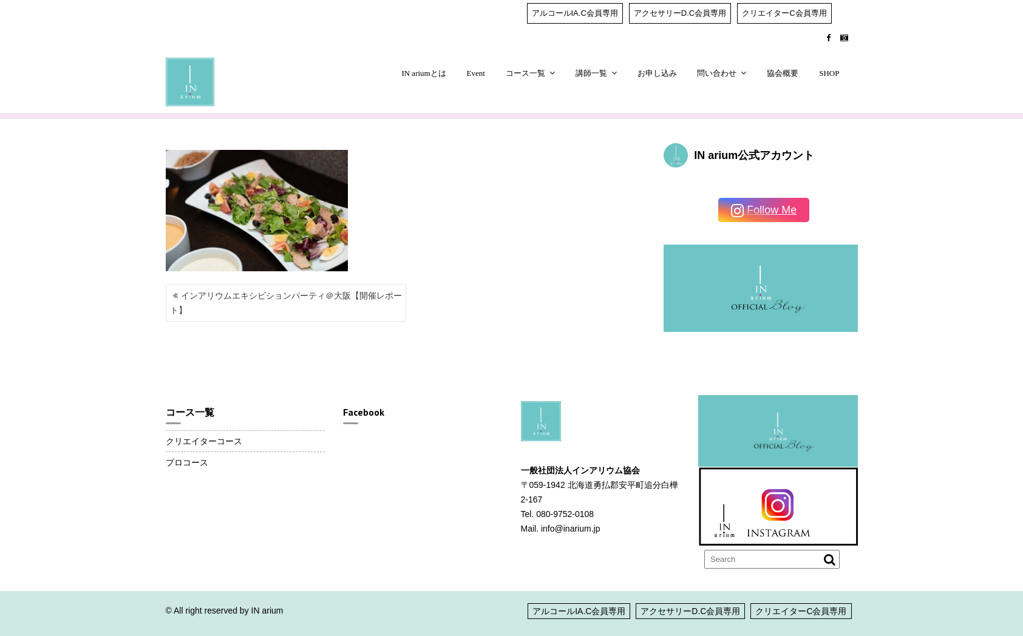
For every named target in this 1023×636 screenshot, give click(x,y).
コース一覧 (525, 73)
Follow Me (764, 210)
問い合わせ (716, 73)
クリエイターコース (204, 441)
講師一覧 (591, 73)
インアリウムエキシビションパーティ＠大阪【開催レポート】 (286, 303)
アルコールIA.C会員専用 (575, 13)
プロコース (187, 462)
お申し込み (657, 73)
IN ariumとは (423, 73)
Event (476, 73)
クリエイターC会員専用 (784, 13)
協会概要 (782, 73)
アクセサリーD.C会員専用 (680, 13)
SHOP (829, 73)
